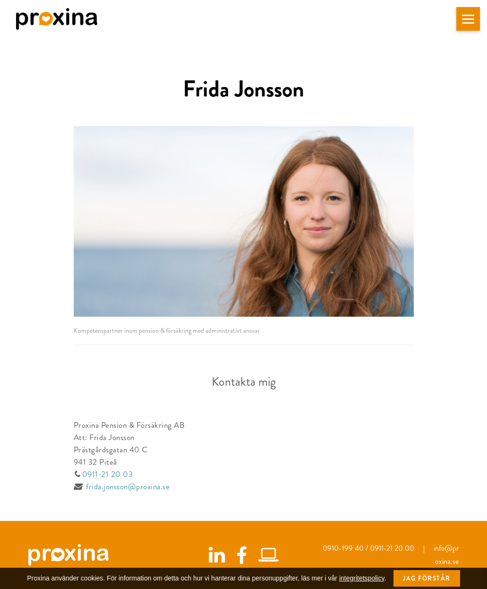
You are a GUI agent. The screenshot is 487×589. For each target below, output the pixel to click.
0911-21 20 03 (106, 474)
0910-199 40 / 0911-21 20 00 (369, 548)
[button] (468, 19)
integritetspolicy (361, 581)
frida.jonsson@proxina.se (128, 486)
